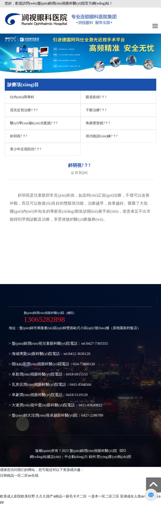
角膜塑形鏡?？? (98, 123)
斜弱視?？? (18, 136)
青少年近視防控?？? (25, 149)
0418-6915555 (77, 374)
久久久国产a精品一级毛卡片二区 (61, 496)
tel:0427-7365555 (94, 343)
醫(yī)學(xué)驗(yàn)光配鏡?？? (34, 123)
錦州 (92, 457)
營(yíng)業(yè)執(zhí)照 (113, 457)
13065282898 (44, 319)
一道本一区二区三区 (103, 496)
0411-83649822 (90, 405)
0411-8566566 (81, 385)
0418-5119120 (77, 395)
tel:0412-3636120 (77, 354)
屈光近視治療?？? (24, 110)
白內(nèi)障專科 (22, 97)
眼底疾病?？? (96, 97)
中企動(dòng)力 (76, 457)
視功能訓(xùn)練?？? (102, 136)
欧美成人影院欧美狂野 (17, 496)
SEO (123, 451)
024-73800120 (84, 364)
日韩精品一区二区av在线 (19, 475)
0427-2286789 (92, 415)
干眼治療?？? (96, 110)
